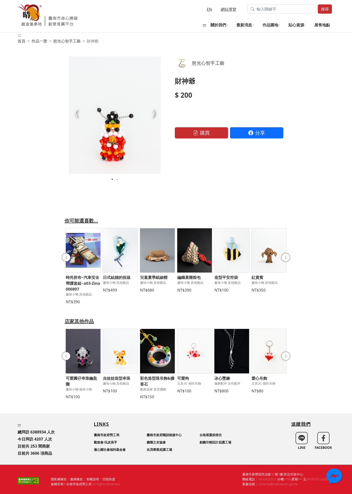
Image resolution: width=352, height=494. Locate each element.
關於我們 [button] (218, 25)
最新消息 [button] (244, 25)
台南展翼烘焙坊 (210, 435)
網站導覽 (228, 9)
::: (204, 25)
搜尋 (325, 9)
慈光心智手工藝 (67, 41)
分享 (256, 132)
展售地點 (322, 25)
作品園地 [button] (270, 25)
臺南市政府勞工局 (106, 435)
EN (209, 9)
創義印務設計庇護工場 (215, 442)
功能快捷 (108, 479)
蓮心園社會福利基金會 (110, 449)
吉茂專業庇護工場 (159, 449)
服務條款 (76, 479)
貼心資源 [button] (296, 25)
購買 (201, 132)
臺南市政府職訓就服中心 (164, 435)
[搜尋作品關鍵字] (281, 9)
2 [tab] (117, 179)
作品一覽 (39, 41)
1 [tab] (112, 179)
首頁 (21, 41)
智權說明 (92, 479)
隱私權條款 (59, 479)
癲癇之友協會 (156, 442)
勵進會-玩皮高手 (105, 442)
